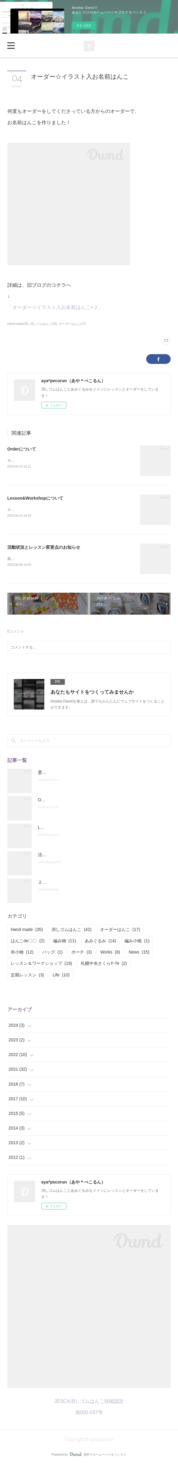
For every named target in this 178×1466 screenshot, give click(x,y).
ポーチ (81, 953)
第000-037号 (89, 1413)
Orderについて (21, 449)
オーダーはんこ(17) (72, 323)
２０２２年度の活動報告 (61, 883)
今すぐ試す (83, 25)
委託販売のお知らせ (57, 773)
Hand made (27, 930)
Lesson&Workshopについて (35, 498)
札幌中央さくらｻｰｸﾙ (104, 964)
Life (61, 976)
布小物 (22, 953)
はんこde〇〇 (28, 942)
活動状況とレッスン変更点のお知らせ (43, 547)
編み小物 (136, 942)
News (139, 953)
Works (110, 953)
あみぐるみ (100, 942)
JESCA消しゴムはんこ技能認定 (89, 1402)
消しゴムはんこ (71, 930)
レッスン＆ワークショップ (41, 964)
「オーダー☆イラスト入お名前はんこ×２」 (55, 307)
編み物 (64, 942)
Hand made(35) (18, 323)
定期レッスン (27, 976)
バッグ (52, 953)
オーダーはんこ (120, 930)
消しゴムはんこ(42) (43, 323)
